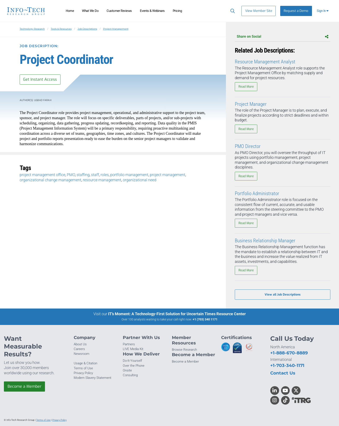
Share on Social (282, 37)
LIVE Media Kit (133, 349)
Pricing (177, 11)
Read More (246, 86)
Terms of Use (83, 368)
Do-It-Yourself (132, 361)
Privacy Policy (83, 373)
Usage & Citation (85, 363)
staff (95, 174)
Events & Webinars (152, 11)
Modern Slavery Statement (92, 378)
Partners (129, 344)
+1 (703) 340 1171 (205, 319)
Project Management (115, 28)
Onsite (127, 370)
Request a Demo (296, 11)
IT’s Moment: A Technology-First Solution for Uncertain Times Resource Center (177, 314)
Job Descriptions (87, 28)
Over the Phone (133, 366)
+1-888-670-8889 (289, 352)
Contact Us (282, 373)
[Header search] (232, 11)
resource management (102, 180)
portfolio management (129, 174)
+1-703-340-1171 (287, 365)
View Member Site (258, 11)
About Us (80, 344)
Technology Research (32, 28)
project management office (42, 174)
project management (167, 174)
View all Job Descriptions (283, 295)
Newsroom (81, 354)
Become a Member (24, 386)
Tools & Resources (61, 28)
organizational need (139, 180)
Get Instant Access (40, 79)
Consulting (130, 375)
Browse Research (184, 350)
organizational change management (50, 180)
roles (105, 174)
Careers (79, 349)
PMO (71, 174)
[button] (323, 11)
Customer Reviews (119, 11)
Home (70, 11)
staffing (83, 174)
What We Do (90, 11)
